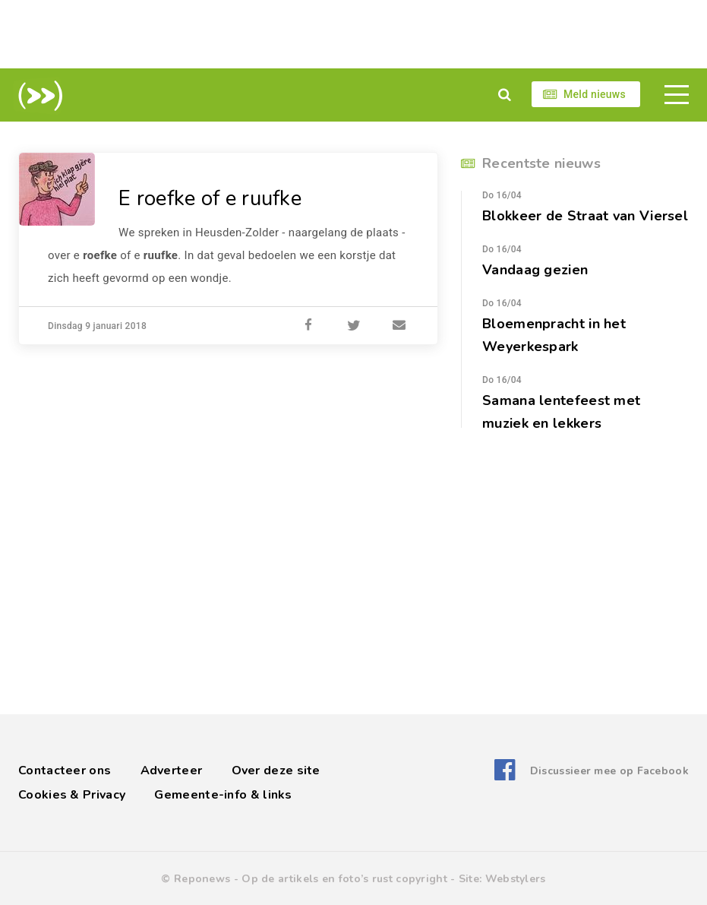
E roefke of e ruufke (211, 198)
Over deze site (276, 770)
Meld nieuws (594, 94)
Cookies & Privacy (71, 794)
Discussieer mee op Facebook (609, 770)
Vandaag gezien (535, 270)
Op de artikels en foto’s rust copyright (344, 879)
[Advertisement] (353, 34)
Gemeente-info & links (223, 794)
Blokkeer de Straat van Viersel (585, 216)
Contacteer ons (64, 770)
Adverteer (171, 770)
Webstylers (515, 879)
